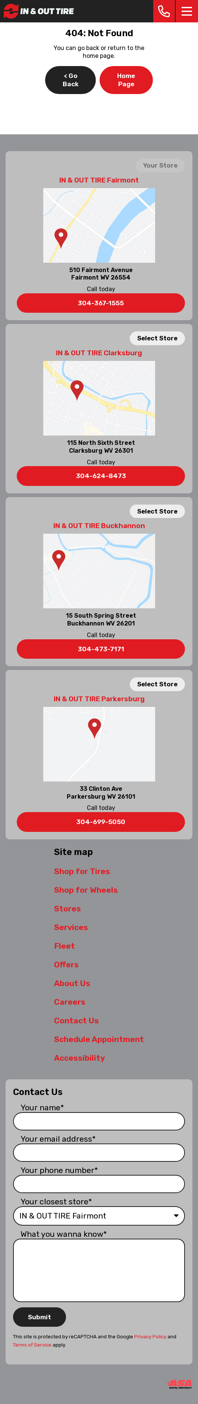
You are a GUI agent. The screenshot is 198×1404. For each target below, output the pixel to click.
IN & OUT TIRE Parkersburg (99, 699)
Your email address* (58, 1139)
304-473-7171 (101, 649)
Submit (39, 1317)
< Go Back (71, 80)
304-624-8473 (101, 476)
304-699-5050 (100, 822)
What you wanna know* (64, 1234)
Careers (69, 1002)
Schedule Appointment (99, 1039)
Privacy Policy (150, 1336)
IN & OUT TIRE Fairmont (99, 180)
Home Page (126, 80)
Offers (66, 964)
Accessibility (79, 1058)
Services (71, 927)
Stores (67, 908)
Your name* (42, 1107)
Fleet (64, 946)
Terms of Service (32, 1345)
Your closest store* (56, 1201)
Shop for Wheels (86, 890)
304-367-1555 (101, 303)
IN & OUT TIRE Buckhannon (99, 526)
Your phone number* (59, 1170)
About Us (72, 983)
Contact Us (76, 1020)
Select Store (157, 338)
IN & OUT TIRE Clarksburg (99, 353)
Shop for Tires (82, 871)
